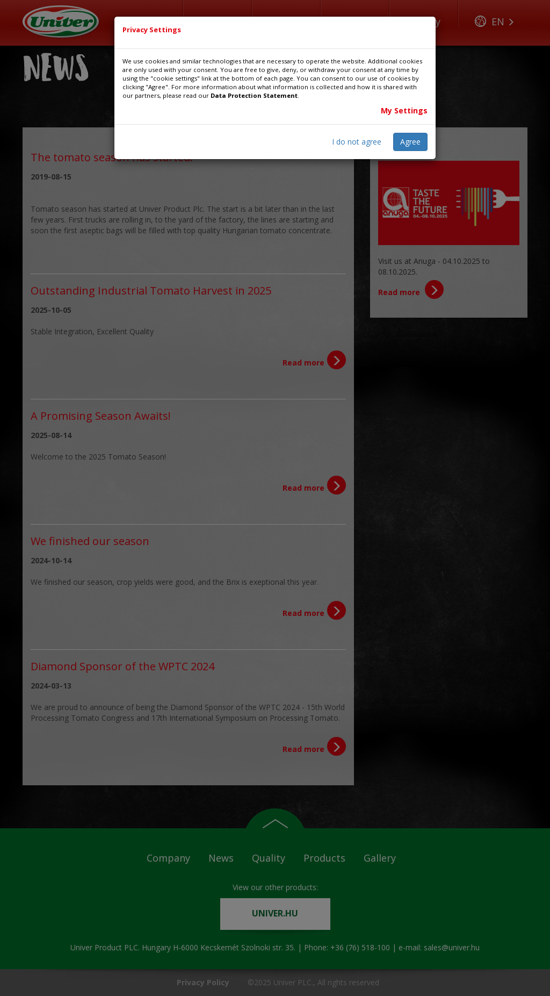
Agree (410, 142)
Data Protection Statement (254, 95)
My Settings (404, 110)
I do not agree (356, 142)
